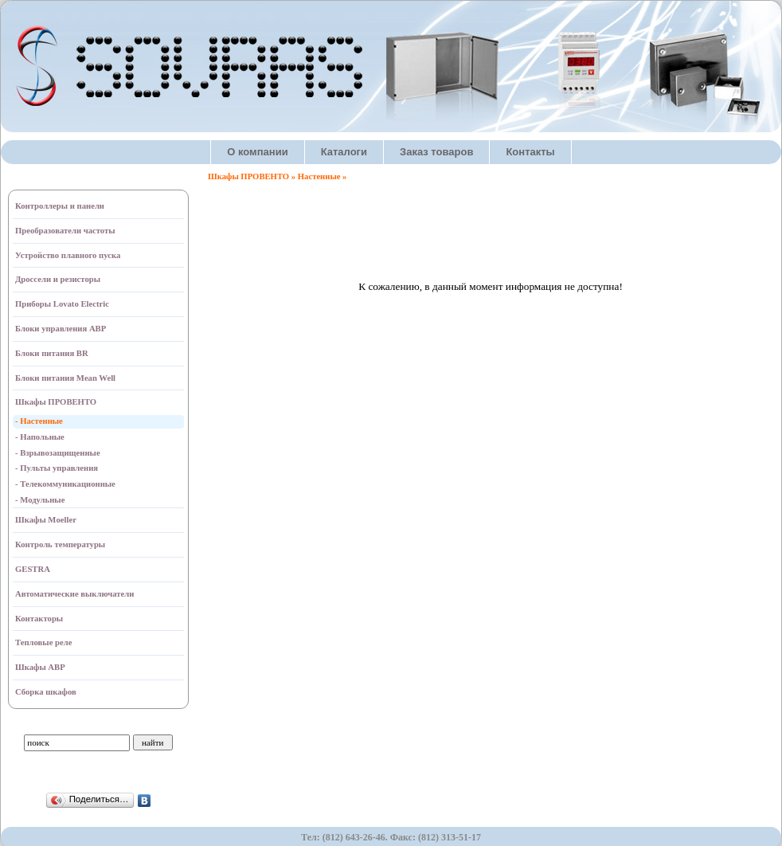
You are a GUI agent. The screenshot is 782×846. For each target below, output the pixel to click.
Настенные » (322, 176)
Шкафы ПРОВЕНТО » (253, 176)
